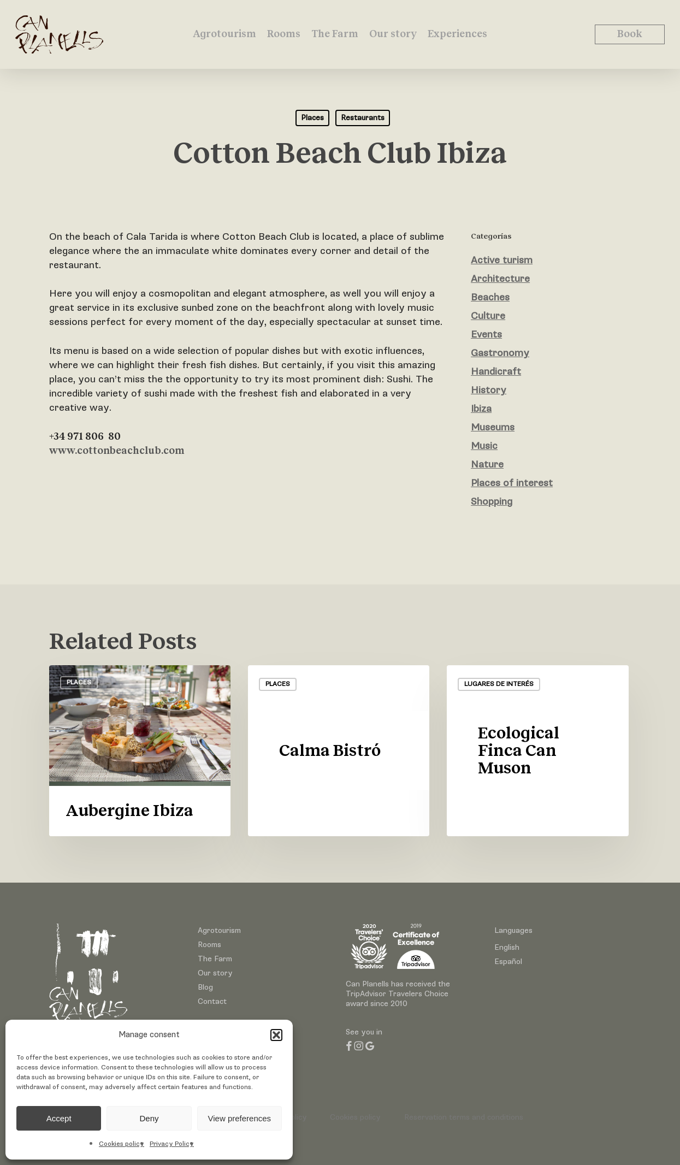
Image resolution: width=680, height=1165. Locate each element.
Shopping (491, 501)
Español (508, 961)
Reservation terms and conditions (463, 1117)
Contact (212, 1001)
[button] (276, 1035)
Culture (488, 316)
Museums (493, 427)
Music (484, 446)
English (506, 947)
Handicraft (496, 371)
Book (629, 34)
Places (312, 117)
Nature (487, 464)
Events (486, 334)
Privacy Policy (172, 1144)
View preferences (239, 1118)
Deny (148, 1118)
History (488, 390)
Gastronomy (500, 353)
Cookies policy (121, 1144)
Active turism (502, 260)
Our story (215, 973)
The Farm (215, 958)
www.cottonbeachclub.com (117, 451)
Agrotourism (219, 930)
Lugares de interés (499, 684)
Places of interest (512, 483)
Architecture (500, 279)
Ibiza (481, 409)
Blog (205, 987)
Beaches (490, 297)
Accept (59, 1118)
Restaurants (363, 117)
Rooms (209, 944)
